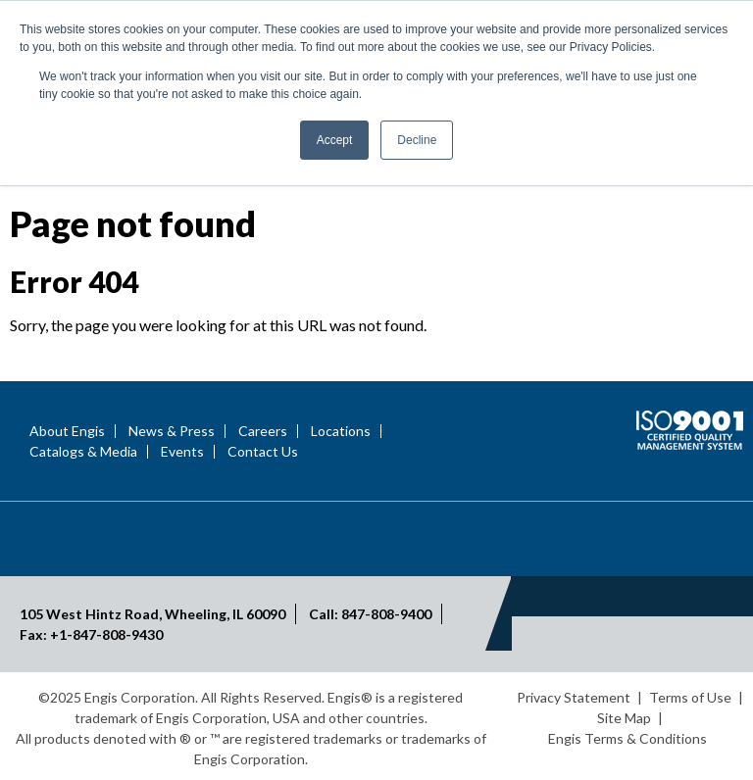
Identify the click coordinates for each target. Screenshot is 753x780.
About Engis (67, 431)
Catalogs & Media (83, 452)
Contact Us (262, 452)
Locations (341, 431)
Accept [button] (335, 140)
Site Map (624, 717)
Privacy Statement (573, 697)
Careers (262, 431)
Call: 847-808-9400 (370, 614)
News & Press (171, 431)
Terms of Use (690, 697)
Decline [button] (416, 140)
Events (182, 452)
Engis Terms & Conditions (627, 738)
